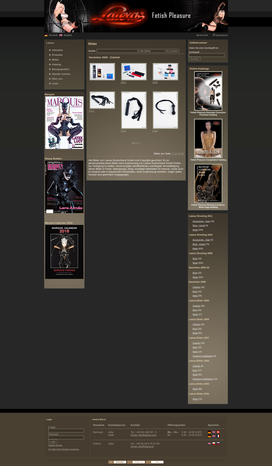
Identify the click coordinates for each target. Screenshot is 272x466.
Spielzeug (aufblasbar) (203, 356)
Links (55, 83)
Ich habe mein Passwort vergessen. (63, 449)
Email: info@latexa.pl (142, 446)
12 (175, 153)
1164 (155, 130)
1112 (91, 110)
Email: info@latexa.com (144, 435)
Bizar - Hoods (199, 225)
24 (178, 153)
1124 (123, 130)
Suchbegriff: (194, 52)
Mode (195, 230)
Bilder (55, 59)
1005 (155, 82)
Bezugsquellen (60, 69)
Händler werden (61, 74)
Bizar (195, 258)
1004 (123, 82)
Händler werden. (55, 445)
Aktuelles (57, 50)
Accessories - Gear (201, 221)
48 (182, 153)
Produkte (57, 54)
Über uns (57, 78)
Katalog (56, 64)
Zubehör (196, 287)
